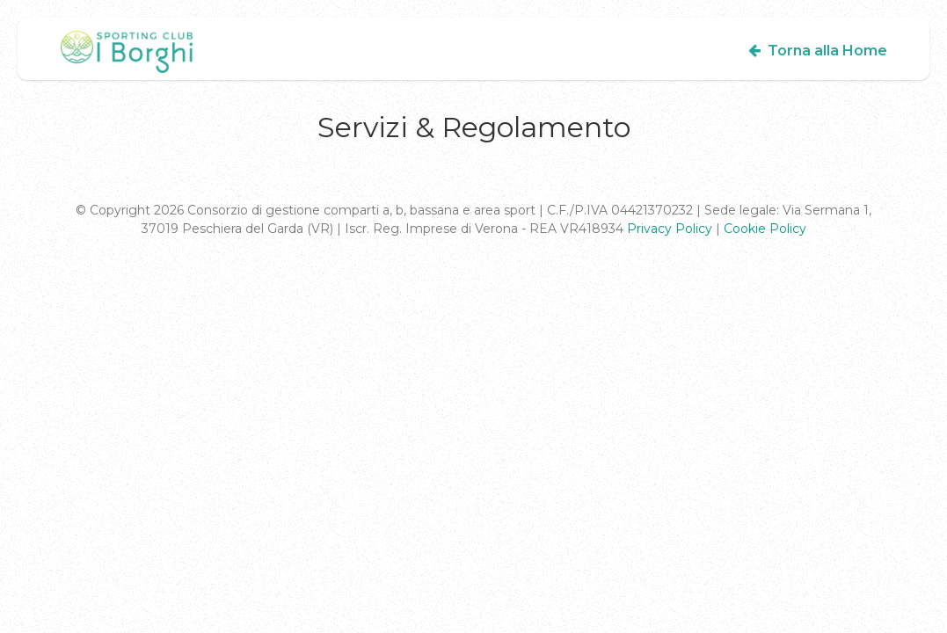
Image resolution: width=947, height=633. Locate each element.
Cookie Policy (765, 228)
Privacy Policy (669, 228)
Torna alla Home (816, 50)
